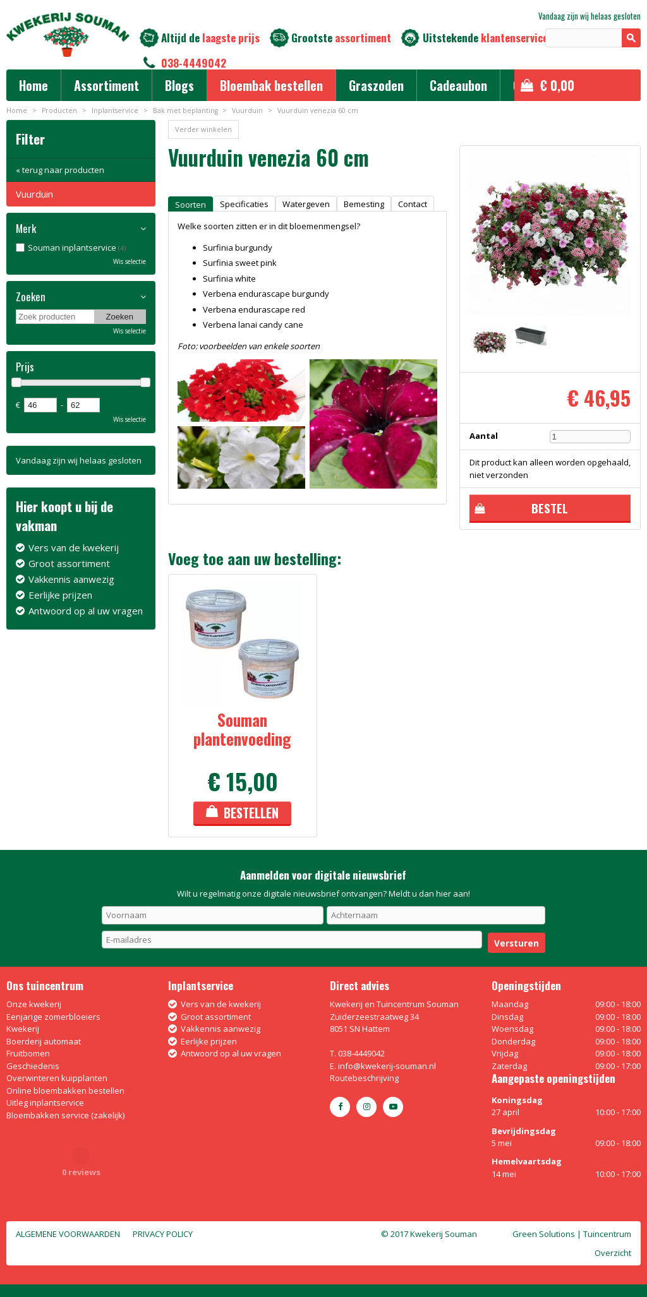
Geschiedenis (32, 1066)
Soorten (190, 204)
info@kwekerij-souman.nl (387, 1066)
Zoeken (30, 296)
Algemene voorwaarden (68, 1234)
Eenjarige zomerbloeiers (53, 1016)
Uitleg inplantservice (45, 1102)
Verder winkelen (203, 129)
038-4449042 (193, 63)
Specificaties (244, 204)
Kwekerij (22, 1028)
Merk (26, 228)
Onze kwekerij (33, 1004)
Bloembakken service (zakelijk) (65, 1115)
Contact (412, 204)
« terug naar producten (60, 170)
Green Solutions (543, 1234)
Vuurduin (34, 194)
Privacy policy (163, 1234)
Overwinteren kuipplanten (56, 1078)
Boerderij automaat (43, 1041)
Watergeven (306, 204)
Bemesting (364, 204)
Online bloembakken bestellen (65, 1090)
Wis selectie (129, 261)
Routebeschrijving (364, 1078)
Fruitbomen (28, 1053)
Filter (30, 138)
